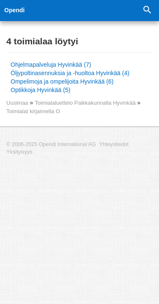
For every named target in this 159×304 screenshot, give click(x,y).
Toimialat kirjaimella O (33, 111)
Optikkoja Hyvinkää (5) (40, 90)
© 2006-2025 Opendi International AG (51, 144)
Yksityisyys (19, 152)
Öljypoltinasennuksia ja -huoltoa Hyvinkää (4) (70, 73)
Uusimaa (17, 103)
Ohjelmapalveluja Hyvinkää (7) (51, 64)
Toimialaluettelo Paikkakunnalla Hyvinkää (86, 103)
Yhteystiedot (113, 144)
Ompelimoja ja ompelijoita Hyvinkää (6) (62, 81)
